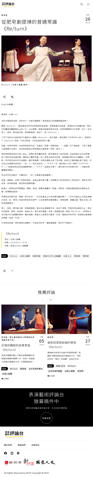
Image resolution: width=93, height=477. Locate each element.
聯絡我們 (22, 445)
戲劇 (4, 256)
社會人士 (67, 256)
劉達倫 (23, 368)
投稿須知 (35, 445)
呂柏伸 (80, 371)
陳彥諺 (4, 15)
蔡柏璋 (77, 256)
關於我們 (8, 445)
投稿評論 (36, 256)
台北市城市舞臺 (55, 371)
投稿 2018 (60, 366)
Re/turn (13, 256)
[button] (43, 300)
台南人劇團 (25, 256)
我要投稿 (46, 418)
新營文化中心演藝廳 (52, 256)
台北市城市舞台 (36, 368)
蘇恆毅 (50, 337)
